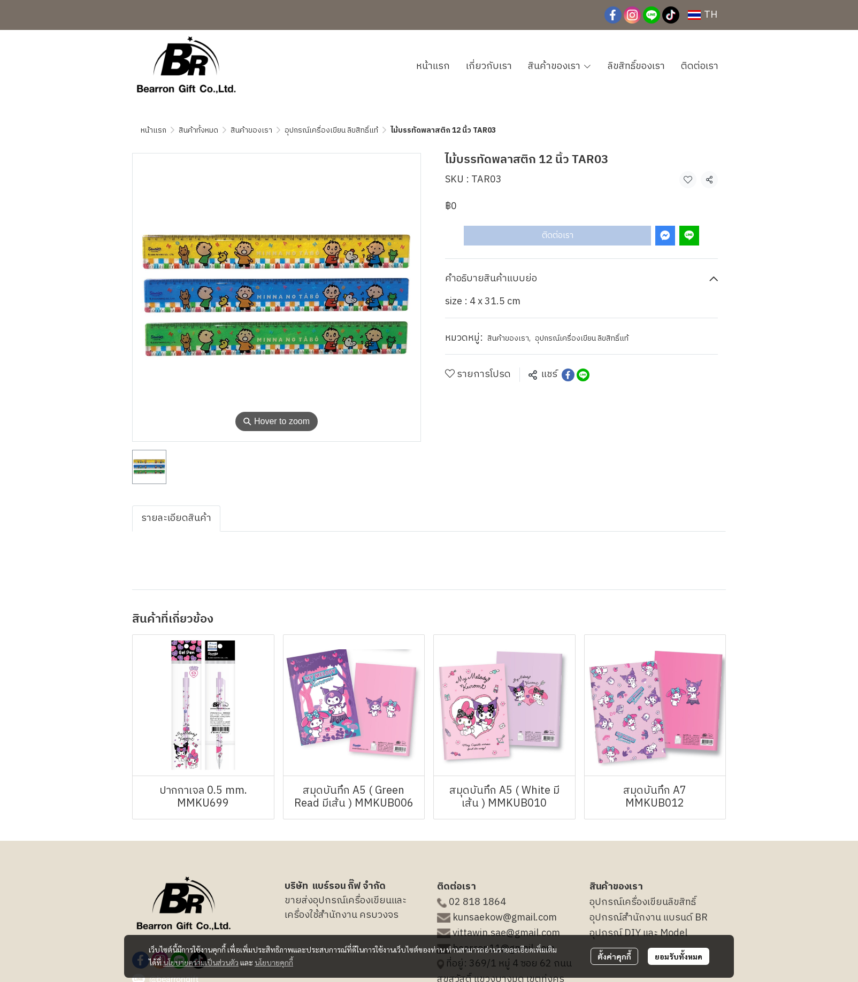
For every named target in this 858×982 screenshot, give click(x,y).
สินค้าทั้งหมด (198, 130)
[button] (702, 15)
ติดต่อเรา (557, 235)
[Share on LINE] (583, 375)
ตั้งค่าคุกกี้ (614, 956)
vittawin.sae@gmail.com (506, 933)
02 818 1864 (477, 902)
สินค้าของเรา (251, 130)
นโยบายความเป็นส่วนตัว (201, 962)
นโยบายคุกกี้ (274, 962)
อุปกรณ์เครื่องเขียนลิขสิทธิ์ (642, 902)
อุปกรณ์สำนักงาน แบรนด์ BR (648, 918)
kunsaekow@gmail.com (505, 918)
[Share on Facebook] (568, 375)
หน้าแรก (153, 130)
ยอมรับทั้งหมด (678, 956)
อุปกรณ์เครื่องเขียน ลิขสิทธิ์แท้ (331, 130)
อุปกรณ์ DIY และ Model (638, 933)
